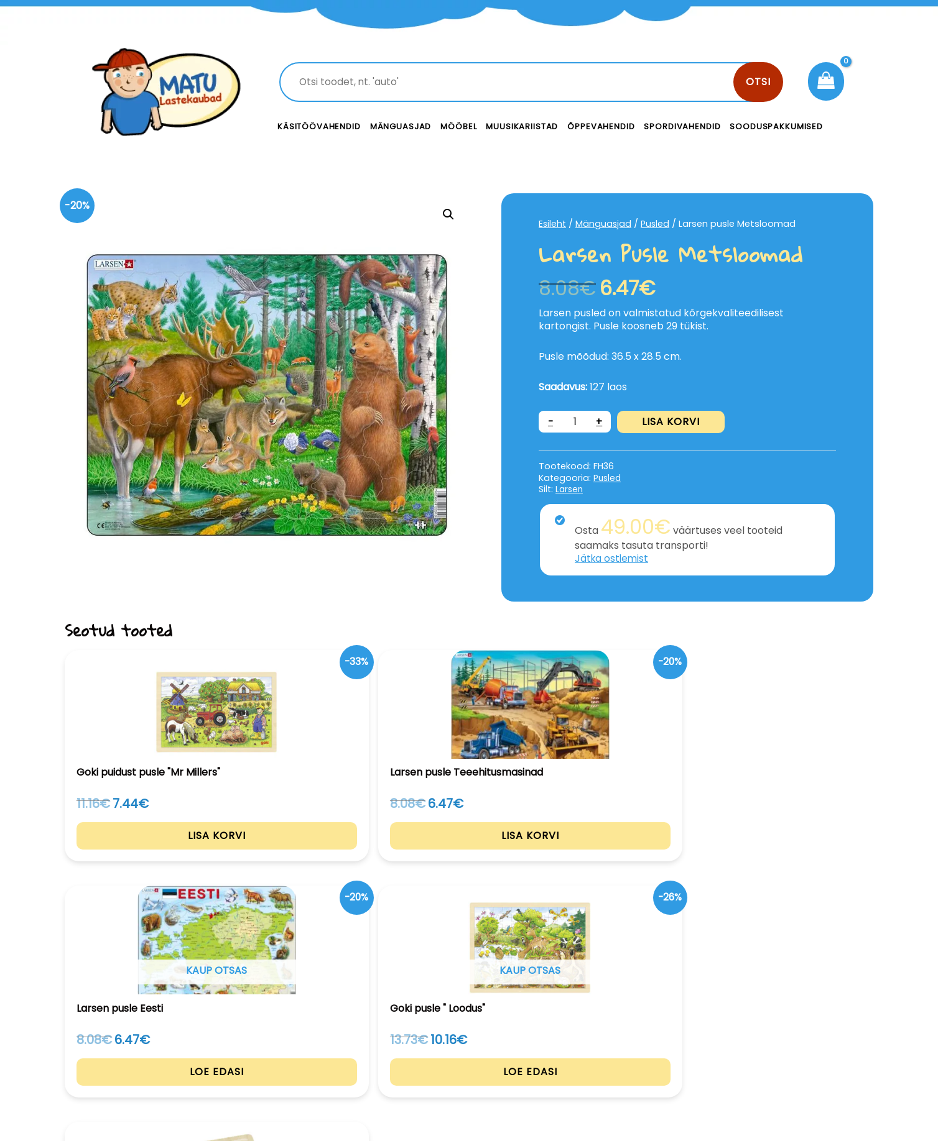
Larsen (570, 489)
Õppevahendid (600, 126)
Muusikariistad (522, 126)
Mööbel (458, 126)
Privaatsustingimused (778, 1027)
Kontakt (562, 1027)
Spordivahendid (682, 126)
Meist (556, 1055)
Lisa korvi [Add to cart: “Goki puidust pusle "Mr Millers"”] (141, 853)
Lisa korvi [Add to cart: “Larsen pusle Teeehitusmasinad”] (305, 853)
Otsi (758, 82)
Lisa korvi (672, 422)
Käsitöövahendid (319, 126)
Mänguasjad (401, 126)
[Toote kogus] (575, 422)
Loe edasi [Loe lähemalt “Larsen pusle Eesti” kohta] (469, 853)
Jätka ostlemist (613, 558)
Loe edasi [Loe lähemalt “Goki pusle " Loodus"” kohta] (633, 853)
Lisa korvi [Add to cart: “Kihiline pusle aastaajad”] (798, 853)
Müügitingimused (767, 1055)
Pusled (657, 224)
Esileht (553, 224)
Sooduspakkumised (776, 126)
